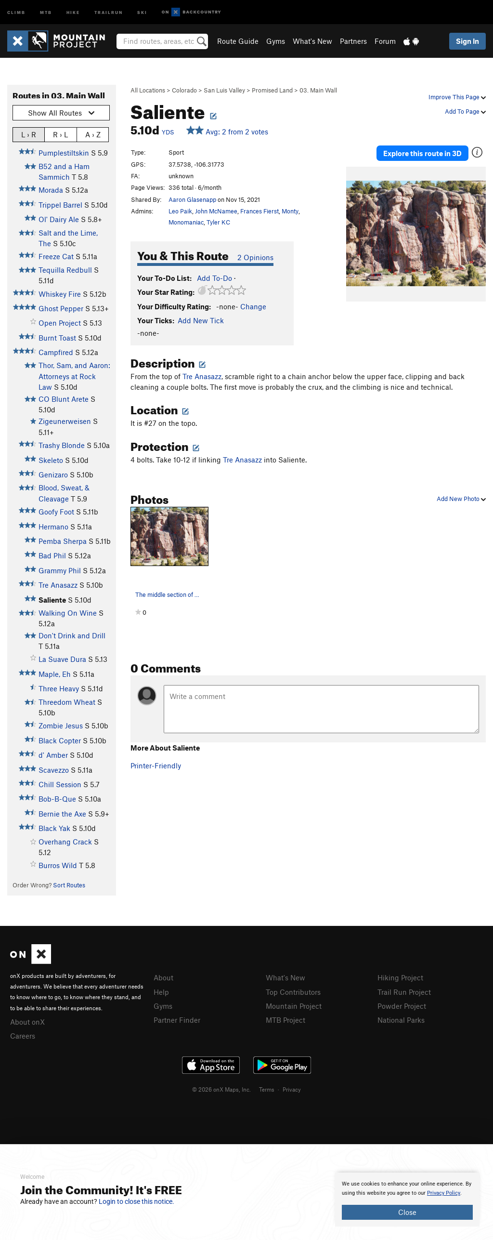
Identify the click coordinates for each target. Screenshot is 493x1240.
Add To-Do (214, 278)
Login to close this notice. (136, 1201)
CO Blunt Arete (64, 399)
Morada (51, 189)
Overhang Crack (65, 841)
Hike (73, 12)
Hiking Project (400, 977)
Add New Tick (201, 320)
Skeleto (51, 460)
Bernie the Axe (62, 813)
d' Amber (53, 755)
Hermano (53, 526)
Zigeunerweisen (65, 421)
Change (253, 306)
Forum (385, 41)
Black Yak (54, 828)
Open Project (60, 322)
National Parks (401, 1020)
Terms (266, 1089)
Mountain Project (294, 1006)
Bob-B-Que (57, 798)
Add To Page (465, 111)
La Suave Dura (62, 659)
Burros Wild (58, 865)
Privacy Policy (443, 1193)
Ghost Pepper (61, 308)
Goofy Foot (56, 511)
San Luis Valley (224, 90)
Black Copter (60, 740)
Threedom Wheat (67, 702)
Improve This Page (457, 97)
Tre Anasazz (58, 584)
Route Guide (238, 41)
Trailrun (108, 12)
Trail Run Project (404, 992)
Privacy (292, 1089)
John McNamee (216, 211)
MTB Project (285, 1020)
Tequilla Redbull (65, 269)
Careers (22, 1035)
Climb (16, 12)
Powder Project (401, 1006)
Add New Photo (461, 498)
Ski (142, 12)
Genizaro (53, 474)
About (163, 977)
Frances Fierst (259, 211)
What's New (312, 41)
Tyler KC (218, 222)
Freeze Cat (56, 256)
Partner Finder (177, 1020)
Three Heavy (59, 688)
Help (161, 992)
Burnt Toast (57, 337)
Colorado (184, 90)
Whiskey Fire (60, 294)
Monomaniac (186, 222)
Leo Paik (180, 211)
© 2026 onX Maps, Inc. (221, 1089)
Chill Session (60, 784)
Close (407, 1212)
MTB (46, 12)
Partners (353, 41)
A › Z (93, 134)
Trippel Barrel (60, 204)
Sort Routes (69, 885)
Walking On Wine (68, 612)
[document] (407, 1199)
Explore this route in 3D (422, 153)
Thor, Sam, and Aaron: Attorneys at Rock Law (74, 376)
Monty (290, 211)
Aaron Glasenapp (192, 199)
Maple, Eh (55, 674)
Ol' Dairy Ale (59, 219)
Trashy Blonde (62, 445)
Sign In (467, 41)
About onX (27, 1021)
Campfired (56, 352)
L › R (28, 134)
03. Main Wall (318, 90)
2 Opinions (255, 257)
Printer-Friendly (155, 765)
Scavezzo (54, 769)
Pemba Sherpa (63, 541)
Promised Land (272, 90)
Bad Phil (52, 555)
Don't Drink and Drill (72, 635)
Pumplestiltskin (64, 152)
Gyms (275, 41)
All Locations (147, 90)
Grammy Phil (60, 570)
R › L (60, 134)
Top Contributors (293, 992)
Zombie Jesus (61, 725)
